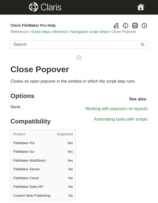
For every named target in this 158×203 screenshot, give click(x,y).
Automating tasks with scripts (121, 119)
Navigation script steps (89, 32)
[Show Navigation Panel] (16, 7)
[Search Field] (79, 44)
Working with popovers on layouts (116, 108)
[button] (143, 44)
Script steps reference (49, 32)
